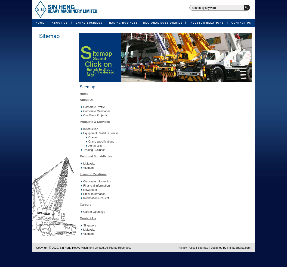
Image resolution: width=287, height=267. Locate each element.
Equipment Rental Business (100, 133)
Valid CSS (151, 259)
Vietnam (88, 167)
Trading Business (122, 23)
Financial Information (96, 185)
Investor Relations (206, 23)
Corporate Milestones (96, 111)
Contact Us (241, 23)
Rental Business (88, 23)
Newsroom (90, 189)
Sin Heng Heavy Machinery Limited (65, 9)
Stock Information (94, 194)
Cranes (93, 137)
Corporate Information (97, 181)
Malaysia (89, 163)
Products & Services (95, 122)
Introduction (90, 129)
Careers (85, 204)
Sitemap (203, 247)
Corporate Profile (94, 107)
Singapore (89, 225)
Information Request (96, 198)
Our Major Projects (95, 115)
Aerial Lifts (95, 145)
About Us (60, 23)
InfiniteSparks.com (238, 247)
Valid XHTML (135, 259)
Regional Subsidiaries (162, 23)
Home (40, 23)
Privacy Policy (186, 247)
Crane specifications (101, 141)
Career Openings (94, 211)
